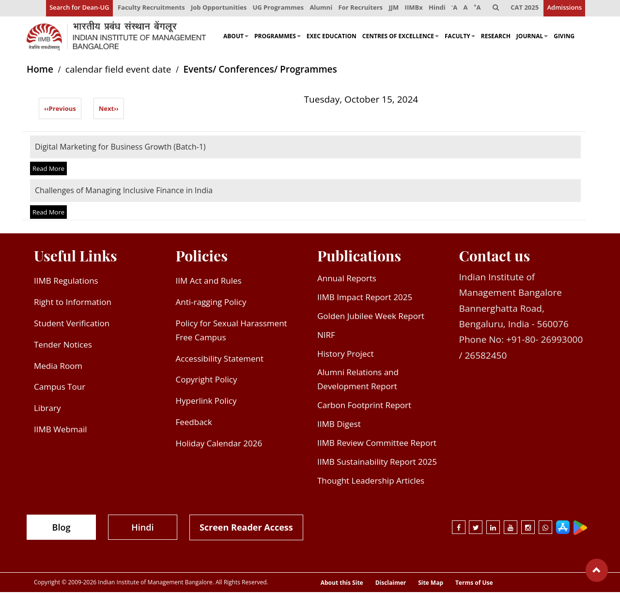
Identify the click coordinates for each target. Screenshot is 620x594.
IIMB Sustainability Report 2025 (377, 463)
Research (496, 37)
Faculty (460, 37)
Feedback (194, 423)
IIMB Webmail (60, 431)
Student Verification (71, 325)
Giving (564, 37)
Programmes (277, 37)
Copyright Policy (206, 381)
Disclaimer (390, 585)
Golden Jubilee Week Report (370, 317)
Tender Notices (63, 345)
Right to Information (72, 303)
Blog (61, 528)
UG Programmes (275, 8)
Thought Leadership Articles (370, 482)
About (235, 37)
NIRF (326, 336)
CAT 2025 (525, 8)
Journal (532, 37)
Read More (48, 170)
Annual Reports (346, 280)
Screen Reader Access (246, 528)
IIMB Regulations (66, 282)
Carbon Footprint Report (364, 406)
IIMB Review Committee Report (376, 444)
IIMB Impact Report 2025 (364, 299)
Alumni (318, 8)
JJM (392, 8)
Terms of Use (474, 585)
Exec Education (331, 37)
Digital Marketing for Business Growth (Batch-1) (120, 148)
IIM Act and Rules (209, 282)
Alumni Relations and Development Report (358, 381)
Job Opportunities (215, 8)
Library (47, 409)
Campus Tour (59, 388)
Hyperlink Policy (206, 402)
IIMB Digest (339, 425)
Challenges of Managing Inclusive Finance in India (124, 192)
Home (40, 71)
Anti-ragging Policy (211, 303)
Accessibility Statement (220, 360)
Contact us (494, 257)
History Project (345, 355)
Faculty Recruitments (147, 8)
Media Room (58, 367)
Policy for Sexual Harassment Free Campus (231, 332)
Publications (359, 257)
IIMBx (412, 8)
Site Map (430, 585)
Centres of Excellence (400, 37)
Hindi (435, 8)
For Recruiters (358, 8)
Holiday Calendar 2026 (219, 445)
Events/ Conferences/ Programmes (260, 71)
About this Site (342, 585)
